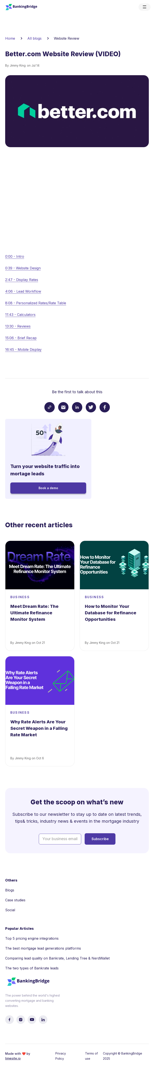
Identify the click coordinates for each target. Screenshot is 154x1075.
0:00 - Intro (14, 256)
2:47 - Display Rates (21, 280)
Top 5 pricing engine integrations (32, 938)
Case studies (15, 900)
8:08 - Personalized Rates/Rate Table (35, 303)
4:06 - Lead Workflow (23, 291)
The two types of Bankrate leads (32, 968)
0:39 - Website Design (23, 268)
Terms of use (91, 1056)
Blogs (9, 890)
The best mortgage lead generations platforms (43, 948)
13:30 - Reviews (18, 326)
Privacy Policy (60, 1056)
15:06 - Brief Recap (21, 338)
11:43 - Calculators (20, 314)
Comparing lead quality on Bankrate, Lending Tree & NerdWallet (57, 958)
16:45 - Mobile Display (23, 349)
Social (10, 910)
